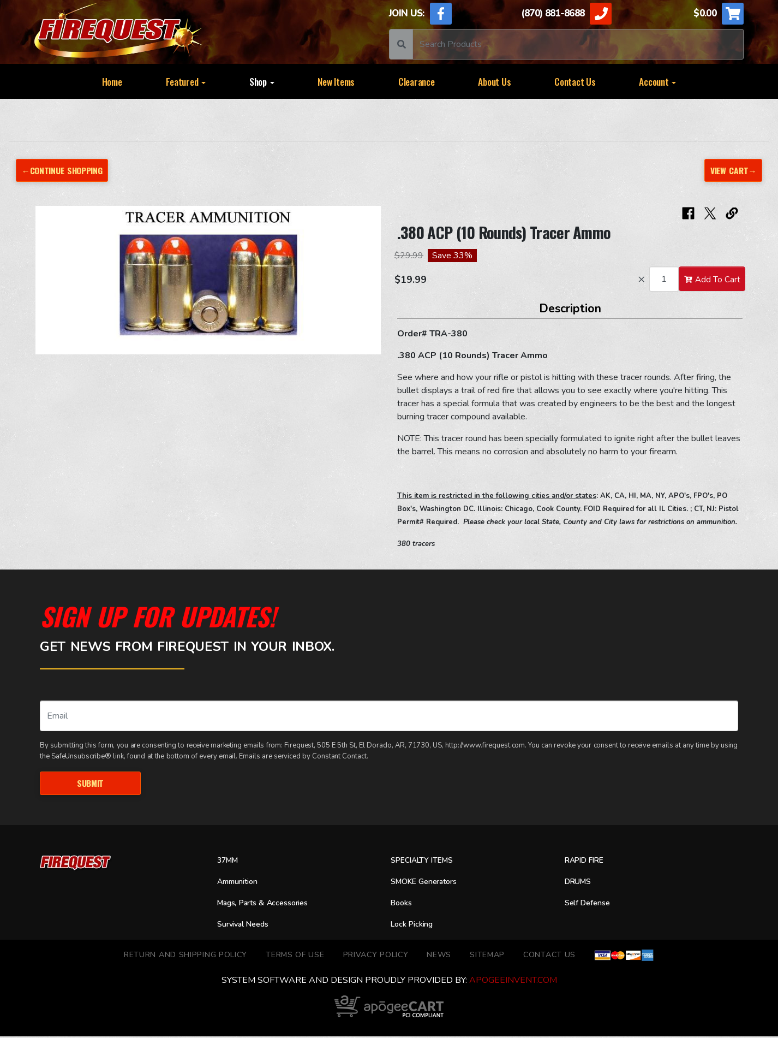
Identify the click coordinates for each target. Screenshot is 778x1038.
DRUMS (580, 882)
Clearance (416, 81)
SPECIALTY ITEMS (426, 861)
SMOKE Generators (429, 882)
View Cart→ (731, 170)
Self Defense (591, 904)
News (439, 956)
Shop (261, 81)
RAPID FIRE (588, 861)
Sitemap (487, 956)
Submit (90, 783)
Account (657, 81)
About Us (494, 81)
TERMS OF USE (295, 956)
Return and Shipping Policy (185, 956)
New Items (336, 81)
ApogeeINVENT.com (513, 982)
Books (403, 904)
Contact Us (574, 81)
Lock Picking (415, 925)
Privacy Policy (376, 956)
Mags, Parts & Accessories (269, 904)
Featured (186, 81)
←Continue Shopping (66, 170)
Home (112, 81)
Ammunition (241, 882)
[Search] (578, 44)
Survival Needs (246, 925)
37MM (229, 861)
